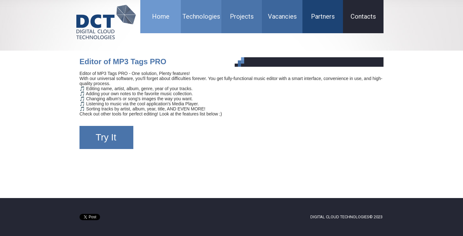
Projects (242, 16)
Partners (323, 16)
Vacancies (282, 16)
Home (160, 16)
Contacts (363, 16)
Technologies (201, 16)
